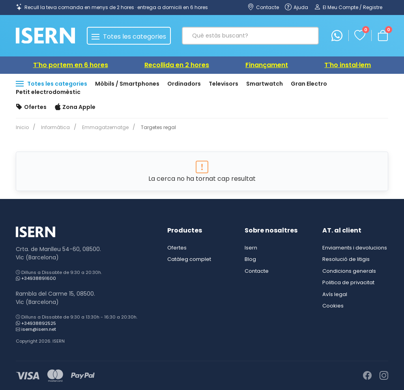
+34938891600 (38, 278)
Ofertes (31, 107)
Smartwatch (264, 84)
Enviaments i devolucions (354, 247)
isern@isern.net (38, 329)
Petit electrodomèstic (48, 92)
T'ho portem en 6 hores (70, 64)
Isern (251, 247)
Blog (250, 259)
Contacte (257, 271)
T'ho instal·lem (347, 64)
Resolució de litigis (346, 259)
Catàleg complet (189, 259)
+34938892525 (38, 323)
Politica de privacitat (348, 282)
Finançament (266, 64)
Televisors (223, 84)
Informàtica (53, 127)
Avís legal (334, 294)
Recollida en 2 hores (176, 64)
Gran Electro (309, 84)
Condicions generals (349, 271)
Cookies (333, 305)
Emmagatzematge (102, 127)
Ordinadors (184, 84)
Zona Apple (75, 107)
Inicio (22, 127)
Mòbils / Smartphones (127, 84)
